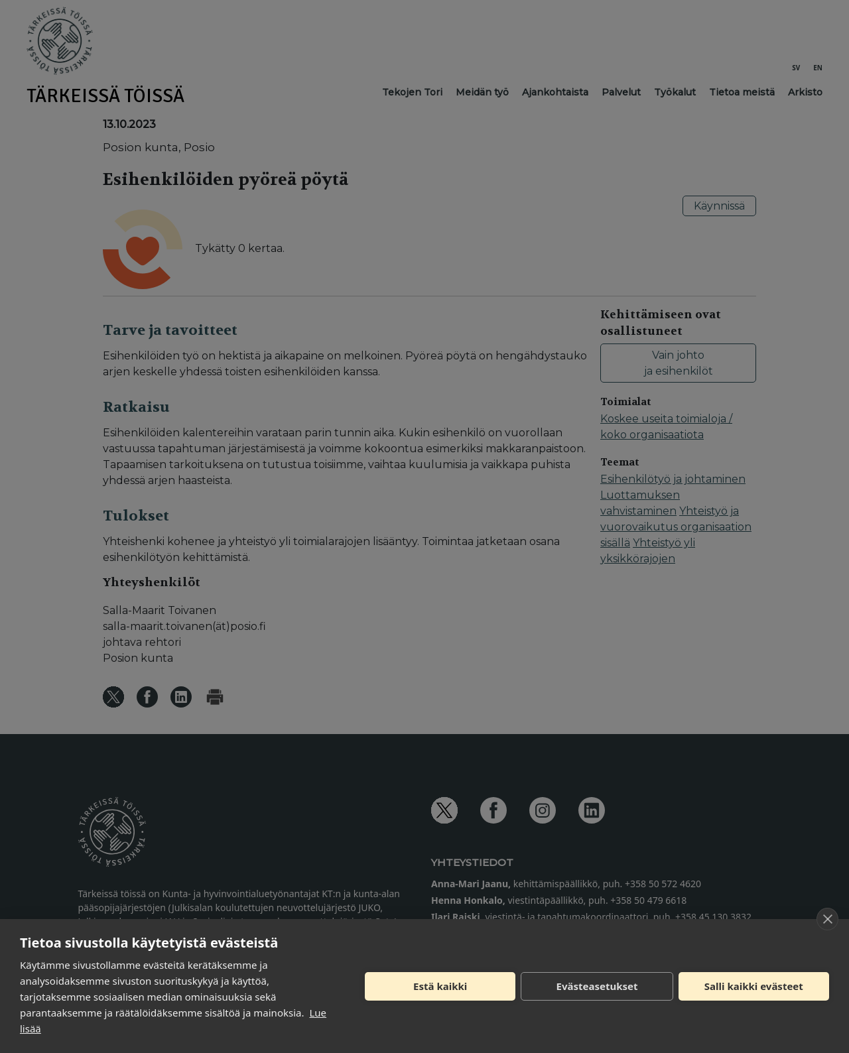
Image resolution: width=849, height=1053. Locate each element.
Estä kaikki (440, 986)
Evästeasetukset (597, 986)
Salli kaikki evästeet (753, 986)
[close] (827, 919)
